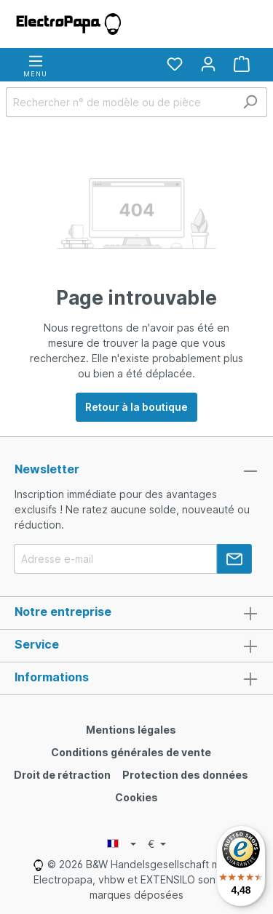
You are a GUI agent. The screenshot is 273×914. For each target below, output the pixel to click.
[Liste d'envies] (174, 64)
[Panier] (241, 64)
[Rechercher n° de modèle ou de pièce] (120, 102)
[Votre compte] (208, 64)
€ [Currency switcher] (153, 844)
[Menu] (35, 64)
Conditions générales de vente (131, 752)
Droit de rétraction (62, 775)
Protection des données (185, 775)
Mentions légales (131, 729)
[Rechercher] (250, 102)
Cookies (136, 797)
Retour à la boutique (136, 407)
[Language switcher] (121, 844)
